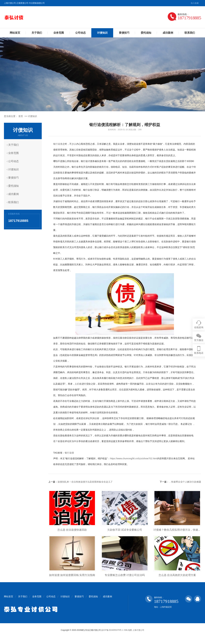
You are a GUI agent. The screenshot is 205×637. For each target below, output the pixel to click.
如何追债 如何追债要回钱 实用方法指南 (72, 575)
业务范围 (58, 32)
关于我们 (37, 32)
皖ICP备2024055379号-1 (112, 630)
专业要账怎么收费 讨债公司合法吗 (125, 575)
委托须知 (146, 32)
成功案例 (168, 32)
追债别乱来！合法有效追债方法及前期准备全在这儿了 (85, 481)
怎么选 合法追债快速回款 (72, 529)
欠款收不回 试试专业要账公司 (124, 529)
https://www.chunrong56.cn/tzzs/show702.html (133, 458)
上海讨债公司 (138, 630)
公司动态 (80, 32)
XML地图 (128, 630)
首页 (20, 116)
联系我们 (189, 32)
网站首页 (15, 32)
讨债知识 (102, 32)
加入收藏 (195, 3)
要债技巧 (124, 32)
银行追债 (57, 144)
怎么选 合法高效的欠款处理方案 (177, 575)
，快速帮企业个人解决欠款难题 (185, 481)
